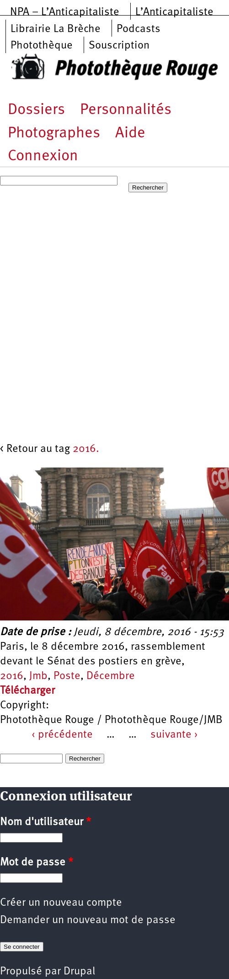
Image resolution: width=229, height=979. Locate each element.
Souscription (119, 45)
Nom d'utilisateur (45, 822)
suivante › (174, 734)
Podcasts (138, 29)
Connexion (43, 156)
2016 (11, 676)
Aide (130, 133)
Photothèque (42, 45)
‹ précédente (62, 734)
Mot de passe (36, 862)
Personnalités (125, 110)
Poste (66, 676)
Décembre (110, 676)
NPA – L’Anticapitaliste (64, 12)
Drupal (79, 971)
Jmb (38, 676)
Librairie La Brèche (56, 29)
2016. (86, 449)
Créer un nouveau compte (61, 902)
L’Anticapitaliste (174, 12)
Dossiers (36, 110)
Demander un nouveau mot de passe (88, 920)
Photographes (54, 133)
